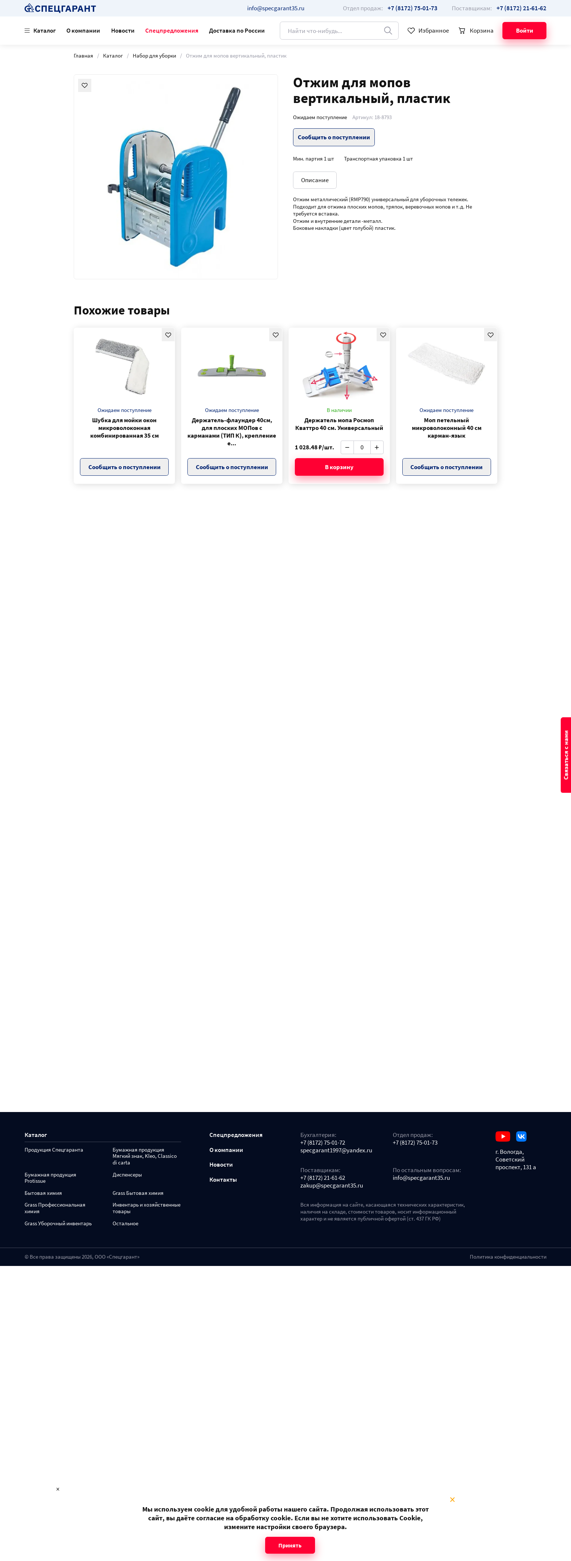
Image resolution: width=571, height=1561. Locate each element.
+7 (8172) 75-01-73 (415, 1142)
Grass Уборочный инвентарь (58, 1224)
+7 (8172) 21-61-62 (322, 1178)
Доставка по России (237, 30)
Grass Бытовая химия (138, 1193)
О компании (83, 30)
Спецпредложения (171, 30)
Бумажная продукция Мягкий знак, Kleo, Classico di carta (145, 1156)
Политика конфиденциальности (508, 1256)
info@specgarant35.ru (275, 8)
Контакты (223, 1179)
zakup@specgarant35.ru (331, 1185)
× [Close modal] (452, 1500)
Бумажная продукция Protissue (50, 1178)
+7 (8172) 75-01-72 (322, 1142)
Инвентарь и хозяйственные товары (146, 1208)
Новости (123, 30)
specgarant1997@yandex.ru (336, 1150)
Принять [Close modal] (289, 1545)
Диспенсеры (127, 1175)
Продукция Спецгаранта (54, 1150)
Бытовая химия (43, 1193)
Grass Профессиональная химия (55, 1208)
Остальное (125, 1224)
